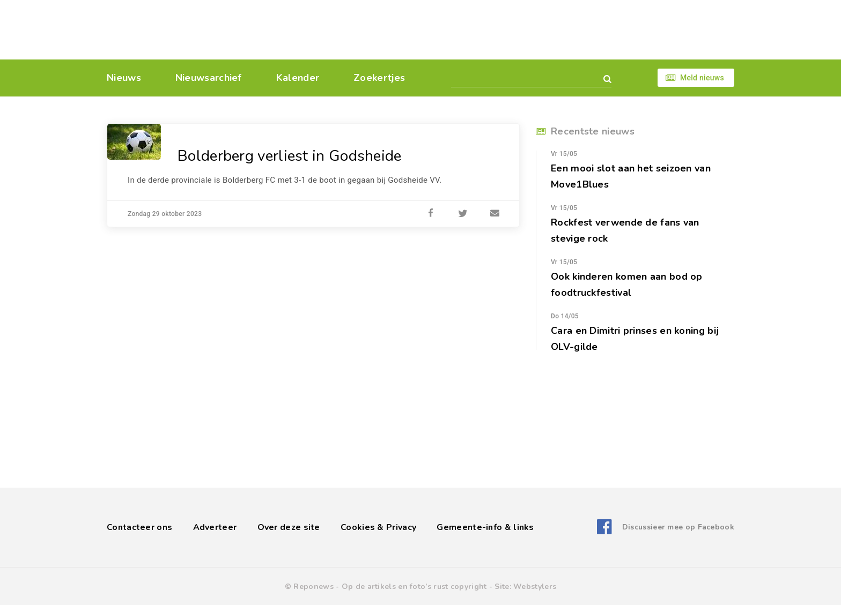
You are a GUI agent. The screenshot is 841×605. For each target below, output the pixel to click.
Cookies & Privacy (378, 527)
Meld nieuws (702, 77)
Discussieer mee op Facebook (678, 527)
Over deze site (288, 527)
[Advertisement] (494, 29)
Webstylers (534, 586)
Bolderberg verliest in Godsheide (290, 156)
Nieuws (124, 77)
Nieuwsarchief (208, 77)
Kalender (297, 77)
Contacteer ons (139, 527)
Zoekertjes (379, 77)
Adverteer (215, 527)
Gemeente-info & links (485, 527)
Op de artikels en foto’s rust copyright (414, 586)
